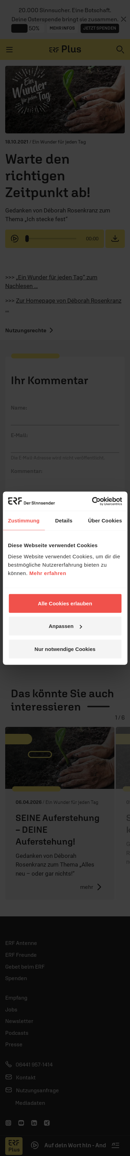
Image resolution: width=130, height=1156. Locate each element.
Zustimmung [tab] (24, 520)
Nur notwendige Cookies (65, 649)
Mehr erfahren (48, 573)
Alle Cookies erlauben (65, 603)
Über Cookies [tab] (105, 520)
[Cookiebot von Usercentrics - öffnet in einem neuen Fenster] (92, 501)
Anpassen (65, 626)
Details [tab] (63, 520)
